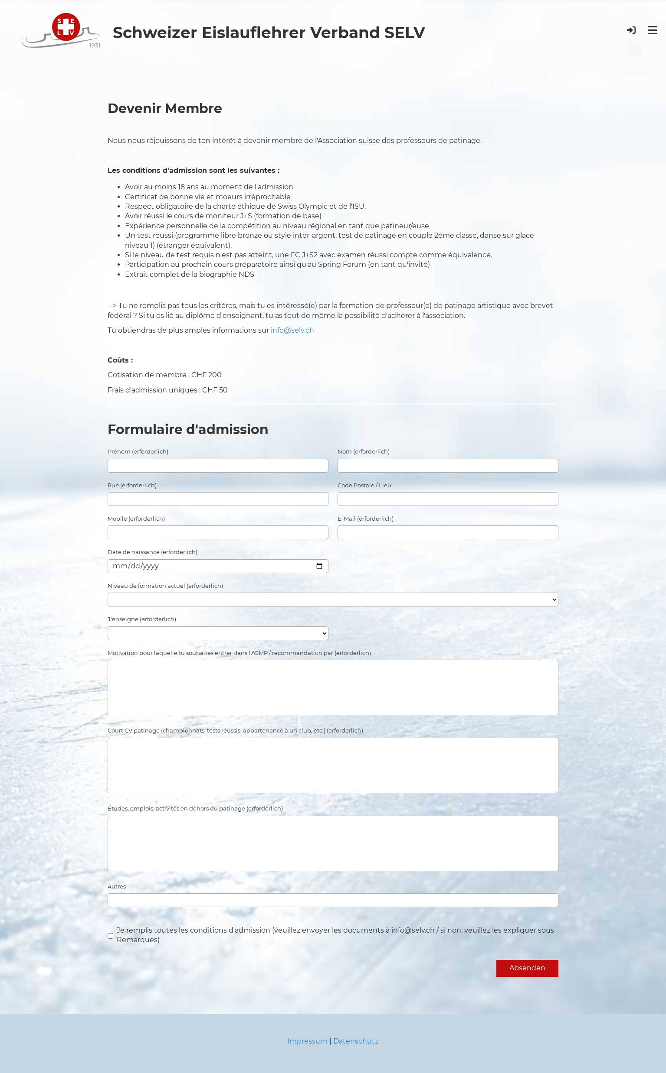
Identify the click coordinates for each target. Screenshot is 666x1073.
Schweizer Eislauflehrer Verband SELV (269, 32)
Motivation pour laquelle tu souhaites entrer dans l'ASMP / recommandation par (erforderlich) (239, 652)
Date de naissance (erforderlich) (152, 551)
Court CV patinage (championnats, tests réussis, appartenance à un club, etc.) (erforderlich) (235, 730)
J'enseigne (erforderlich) (142, 619)
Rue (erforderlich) (132, 485)
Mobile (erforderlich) (136, 518)
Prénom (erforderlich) (138, 451)
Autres (117, 886)
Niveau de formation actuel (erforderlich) (165, 585)
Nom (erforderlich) (364, 451)
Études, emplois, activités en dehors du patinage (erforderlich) (195, 808)
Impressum (307, 1041)
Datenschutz (355, 1041)
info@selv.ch (292, 330)
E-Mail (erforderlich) (366, 518)
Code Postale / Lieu (364, 485)
